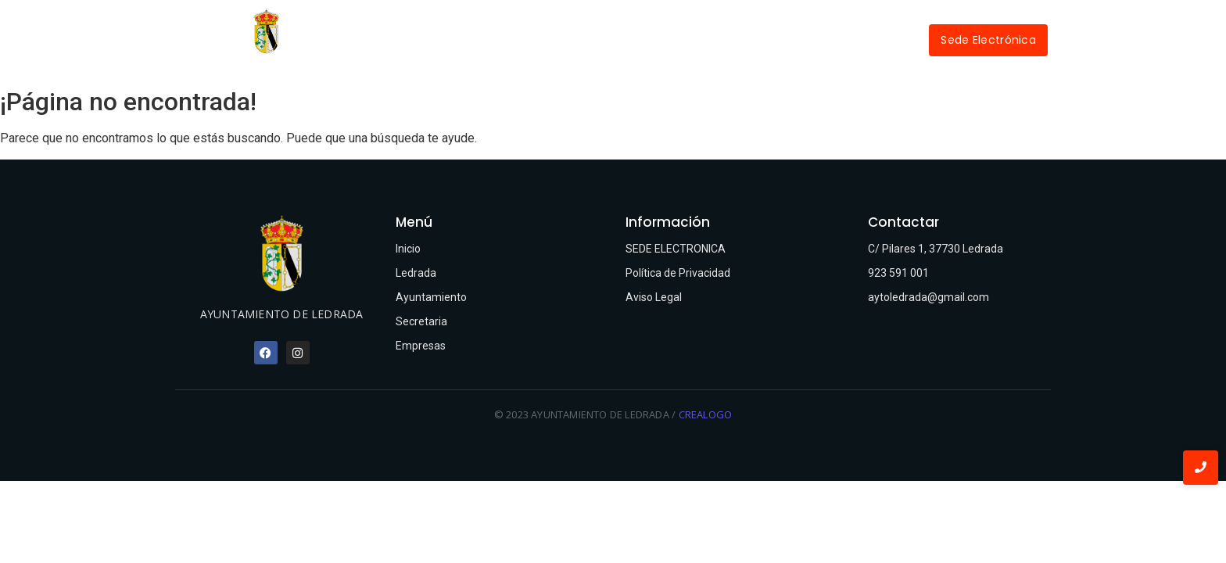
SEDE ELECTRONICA (676, 248)
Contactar (859, 39)
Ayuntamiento (579, 39)
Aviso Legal (654, 297)
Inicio (415, 39)
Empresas (770, 39)
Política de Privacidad (678, 273)
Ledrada (487, 39)
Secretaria (421, 321)
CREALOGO (706, 414)
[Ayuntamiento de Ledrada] (266, 31)
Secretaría (681, 39)
